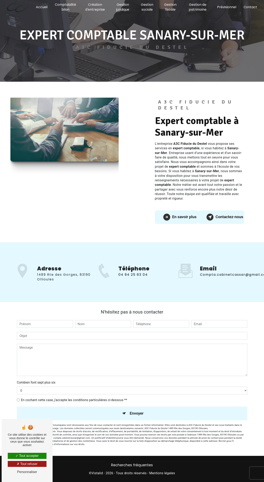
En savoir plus (180, 217)
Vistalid (97, 473)
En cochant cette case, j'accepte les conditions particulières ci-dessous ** (74, 400)
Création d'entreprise (95, 7)
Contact (250, 7)
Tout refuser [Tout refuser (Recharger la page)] (27, 464)
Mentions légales (162, 473)
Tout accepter (27, 455)
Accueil (41, 7)
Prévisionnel (226, 7)
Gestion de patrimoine (198, 7)
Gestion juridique (122, 7)
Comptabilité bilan (65, 7)
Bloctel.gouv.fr (226, 441)
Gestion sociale (147, 7)
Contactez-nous (225, 217)
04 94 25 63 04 (133, 279)
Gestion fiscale (170, 7)
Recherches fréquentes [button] (132, 465)
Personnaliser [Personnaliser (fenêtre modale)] (27, 472)
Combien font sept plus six (36, 382)
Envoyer (137, 413)
